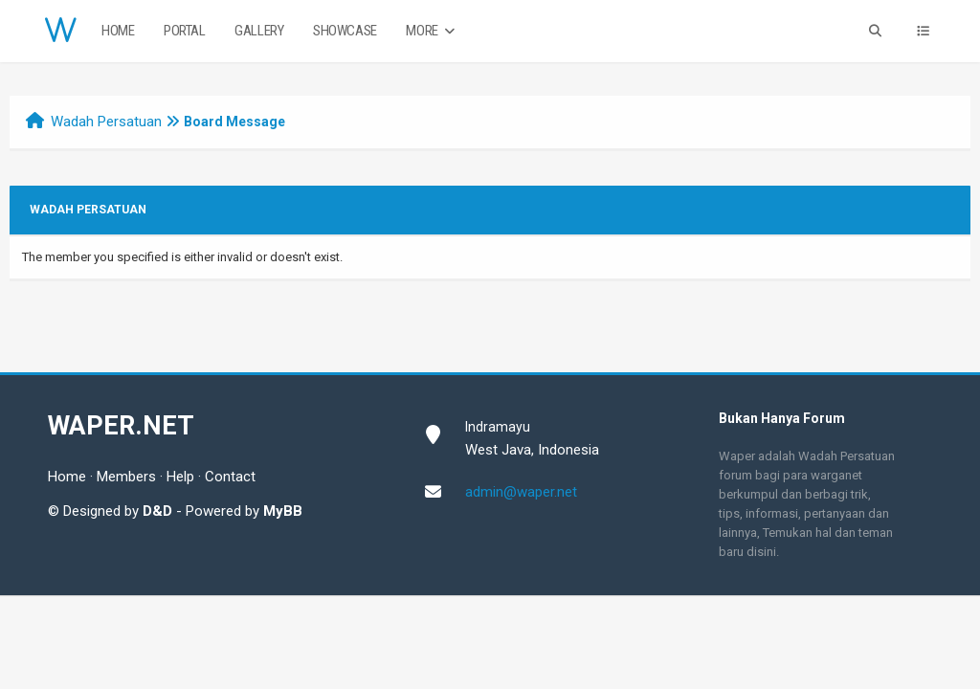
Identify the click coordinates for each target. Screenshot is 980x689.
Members (126, 476)
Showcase (345, 30)
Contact (230, 476)
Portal (185, 30)
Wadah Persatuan (106, 121)
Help (180, 476)
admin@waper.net (521, 491)
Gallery (258, 30)
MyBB (282, 511)
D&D (157, 511)
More (432, 31)
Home (117, 30)
